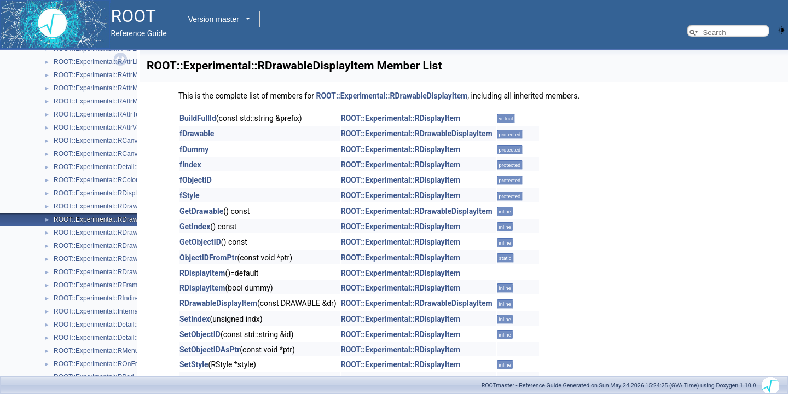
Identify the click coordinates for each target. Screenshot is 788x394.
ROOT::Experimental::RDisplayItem (105, 193)
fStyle (189, 195)
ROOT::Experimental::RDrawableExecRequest (121, 232)
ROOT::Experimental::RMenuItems (104, 351)
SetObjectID (200, 334)
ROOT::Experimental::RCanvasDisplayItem (116, 154)
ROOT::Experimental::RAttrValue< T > (109, 127)
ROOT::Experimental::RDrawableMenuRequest (122, 246)
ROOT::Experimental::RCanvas (99, 140)
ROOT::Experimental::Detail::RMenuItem (113, 337)
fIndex (190, 164)
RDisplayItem (202, 273)
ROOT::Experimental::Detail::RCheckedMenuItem (126, 167)
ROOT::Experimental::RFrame (97, 285)
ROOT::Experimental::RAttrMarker (103, 101)
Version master (213, 19)
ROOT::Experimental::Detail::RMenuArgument (121, 324)
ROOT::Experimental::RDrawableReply (110, 259)
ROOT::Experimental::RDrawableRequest (114, 272)
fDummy (193, 149)
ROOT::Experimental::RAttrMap (99, 75)
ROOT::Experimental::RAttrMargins (105, 88)
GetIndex (194, 226)
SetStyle (193, 364)
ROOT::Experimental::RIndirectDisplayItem (116, 298)
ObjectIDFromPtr (208, 257)
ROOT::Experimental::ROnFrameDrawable (116, 364)
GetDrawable (201, 211)
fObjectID (195, 180)
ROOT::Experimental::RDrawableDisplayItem (119, 219)
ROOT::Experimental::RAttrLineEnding (109, 62)
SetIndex (194, 319)
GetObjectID (200, 241)
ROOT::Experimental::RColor (96, 180)
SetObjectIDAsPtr (209, 349)
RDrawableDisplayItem (218, 303)
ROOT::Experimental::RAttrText (99, 114)
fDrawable (196, 133)
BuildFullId (197, 118)
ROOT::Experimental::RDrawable (102, 206)
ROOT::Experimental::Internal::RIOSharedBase (122, 311)
